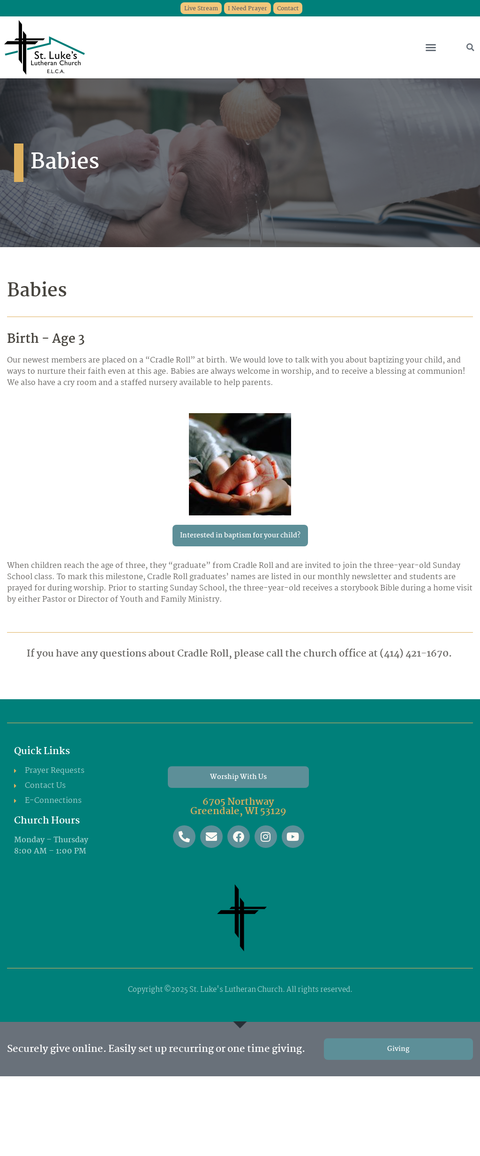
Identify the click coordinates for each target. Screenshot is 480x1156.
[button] (430, 47)
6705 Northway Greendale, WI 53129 (238, 806)
